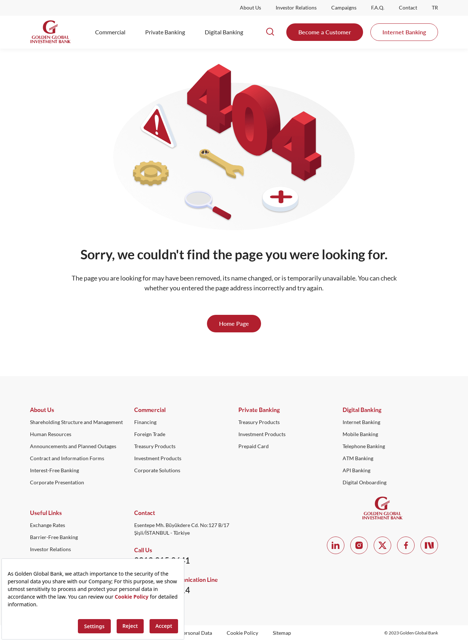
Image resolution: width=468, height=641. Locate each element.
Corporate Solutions (157, 470)
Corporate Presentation (57, 482)
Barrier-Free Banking (54, 537)
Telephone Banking (364, 446)
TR (435, 8)
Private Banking (165, 32)
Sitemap (282, 633)
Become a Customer (324, 31)
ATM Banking (358, 458)
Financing (145, 422)
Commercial (110, 32)
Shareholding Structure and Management (76, 422)
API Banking (356, 470)
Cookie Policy (242, 633)
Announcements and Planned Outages (73, 446)
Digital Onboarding (364, 482)
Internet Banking (404, 31)
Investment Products (157, 458)
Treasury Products (155, 446)
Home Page (234, 323)
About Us (250, 8)
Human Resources (50, 434)
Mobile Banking (360, 434)
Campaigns (343, 8)
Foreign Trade (149, 434)
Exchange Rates (47, 525)
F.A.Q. (377, 8)
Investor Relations (296, 8)
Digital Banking (224, 32)
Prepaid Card (253, 446)
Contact (408, 8)
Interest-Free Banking (54, 470)
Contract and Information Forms (67, 458)
